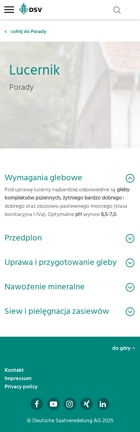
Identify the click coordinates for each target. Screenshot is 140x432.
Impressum (19, 378)
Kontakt (15, 370)
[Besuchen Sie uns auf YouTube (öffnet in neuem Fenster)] (53, 404)
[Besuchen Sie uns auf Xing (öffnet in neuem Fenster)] (86, 404)
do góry (123, 348)
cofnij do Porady (25, 31)
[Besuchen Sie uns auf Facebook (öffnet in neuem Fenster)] (37, 404)
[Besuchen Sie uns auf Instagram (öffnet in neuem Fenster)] (70, 404)
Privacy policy (22, 386)
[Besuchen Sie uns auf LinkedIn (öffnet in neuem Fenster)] (103, 404)
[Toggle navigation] (9, 8)
